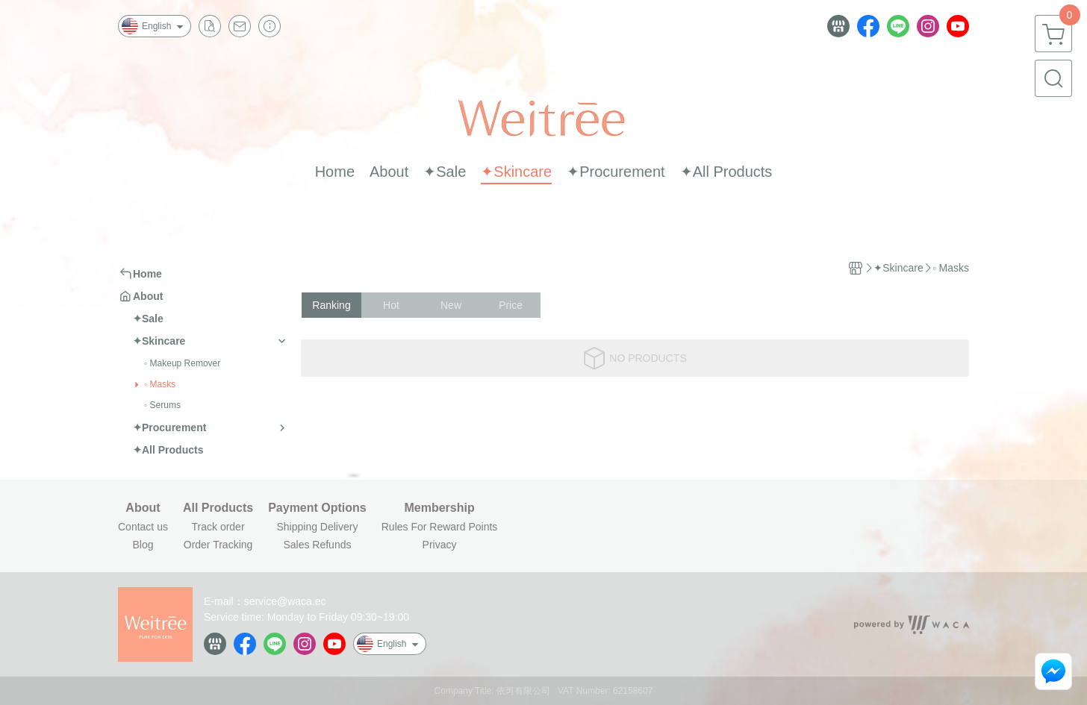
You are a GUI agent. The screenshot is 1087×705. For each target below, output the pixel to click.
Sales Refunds (317, 544)
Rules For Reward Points (439, 526)
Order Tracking (218, 544)
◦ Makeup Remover (182, 363)
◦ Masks (159, 384)
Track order (218, 526)
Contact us (143, 526)
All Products (218, 508)
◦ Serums (162, 405)
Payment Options (317, 508)
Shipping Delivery (317, 526)
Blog (142, 544)
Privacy (440, 544)
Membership (439, 508)
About (142, 508)
